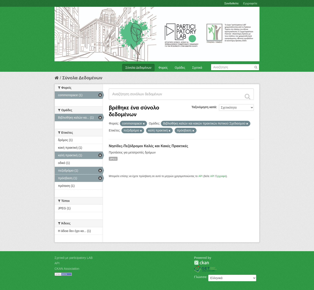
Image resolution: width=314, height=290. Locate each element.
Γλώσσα (200, 277)
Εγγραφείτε (250, 3)
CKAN (201, 262)
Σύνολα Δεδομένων (138, 67)
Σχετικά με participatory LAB (74, 257)
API (200, 176)
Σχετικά (197, 67)
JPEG (113, 158)
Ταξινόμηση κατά (203, 107)
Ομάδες (180, 67)
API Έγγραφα (218, 176)
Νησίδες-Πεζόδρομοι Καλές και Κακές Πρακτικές (148, 146)
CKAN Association (67, 268)
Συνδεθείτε (231, 3)
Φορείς (163, 67)
